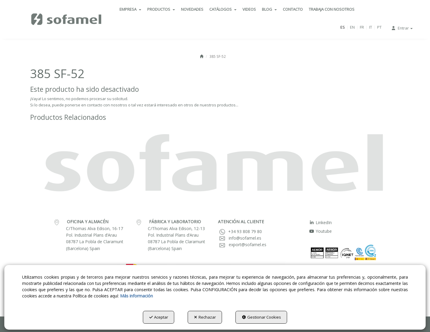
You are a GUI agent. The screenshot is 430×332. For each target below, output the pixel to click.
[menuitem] (130, 9)
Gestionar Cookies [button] (261, 317)
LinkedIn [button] (320, 222)
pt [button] (379, 27)
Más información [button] (136, 296)
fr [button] (362, 27)
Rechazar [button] (205, 317)
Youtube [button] (320, 231)
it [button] (370, 27)
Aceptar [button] (158, 317)
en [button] (352, 27)
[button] (67, 19)
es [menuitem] (342, 27)
